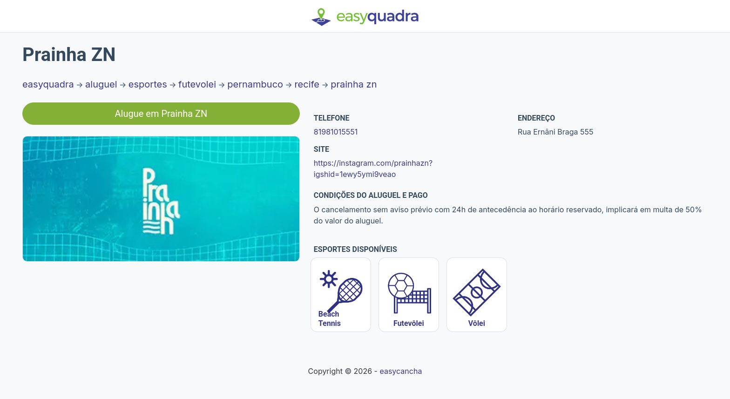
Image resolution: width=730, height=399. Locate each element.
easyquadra (48, 84)
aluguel (101, 84)
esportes (147, 84)
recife (306, 84)
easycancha (400, 371)
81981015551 (336, 131)
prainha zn (354, 84)
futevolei (197, 84)
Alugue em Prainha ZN (161, 113)
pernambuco (255, 84)
